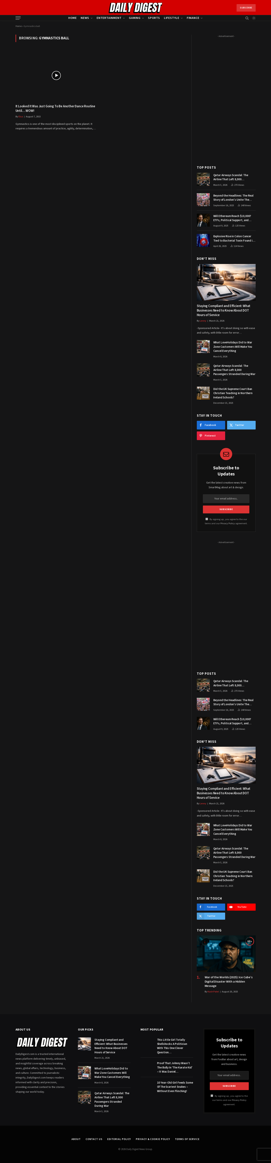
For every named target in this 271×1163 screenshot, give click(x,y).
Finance (193, 18)
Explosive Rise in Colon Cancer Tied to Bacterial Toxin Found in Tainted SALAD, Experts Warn (233, 238)
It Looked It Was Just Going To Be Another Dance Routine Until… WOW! (55, 108)
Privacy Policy (227, 523)
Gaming (135, 18)
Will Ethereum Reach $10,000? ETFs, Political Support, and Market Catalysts (232, 218)
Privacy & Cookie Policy (153, 1139)
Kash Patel (213, 991)
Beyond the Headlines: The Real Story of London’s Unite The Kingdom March (233, 198)
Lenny (203, 321)
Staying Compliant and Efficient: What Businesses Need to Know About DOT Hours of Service (224, 310)
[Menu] (18, 18)
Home (72, 18)
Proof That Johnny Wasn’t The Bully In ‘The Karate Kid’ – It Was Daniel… (175, 1067)
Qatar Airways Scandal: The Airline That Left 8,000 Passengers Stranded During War (234, 177)
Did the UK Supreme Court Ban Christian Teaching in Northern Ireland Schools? (233, 393)
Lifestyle (171, 18)
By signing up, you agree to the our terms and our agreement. (229, 1100)
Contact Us (94, 1139)
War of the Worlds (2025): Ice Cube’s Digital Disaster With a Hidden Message (229, 981)
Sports (154, 18)
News (85, 18)
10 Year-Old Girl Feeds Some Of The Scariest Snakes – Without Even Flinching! (175, 1087)
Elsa (20, 116)
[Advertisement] (226, 98)
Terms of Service (187, 1139)
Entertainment (109, 18)
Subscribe (246, 7)
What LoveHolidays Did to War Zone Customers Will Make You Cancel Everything (232, 346)
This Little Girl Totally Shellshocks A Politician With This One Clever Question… (172, 1046)
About (76, 1139)
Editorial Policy (119, 1139)
